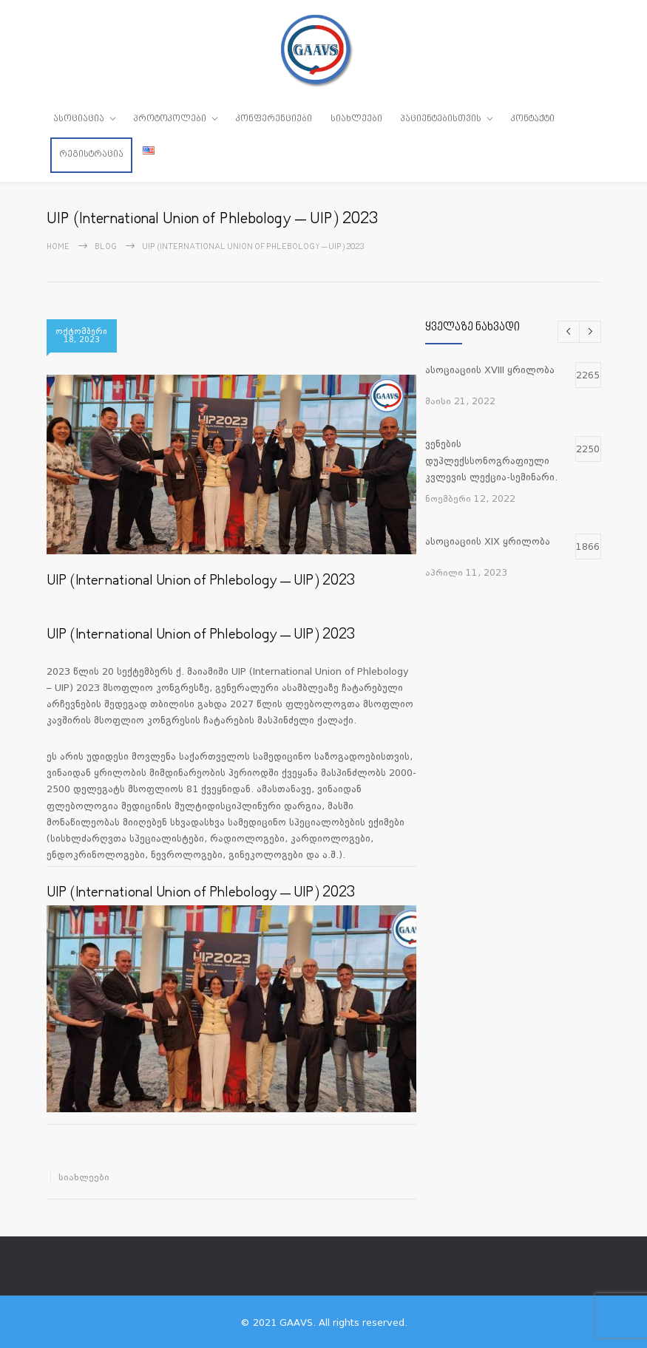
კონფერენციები (274, 119)
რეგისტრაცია (91, 154)
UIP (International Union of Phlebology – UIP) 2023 (201, 580)
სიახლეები (356, 119)
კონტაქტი (533, 119)
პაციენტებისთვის (441, 119)
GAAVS (296, 1321)
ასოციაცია (78, 119)
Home (58, 246)
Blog (106, 246)
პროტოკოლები (170, 119)
